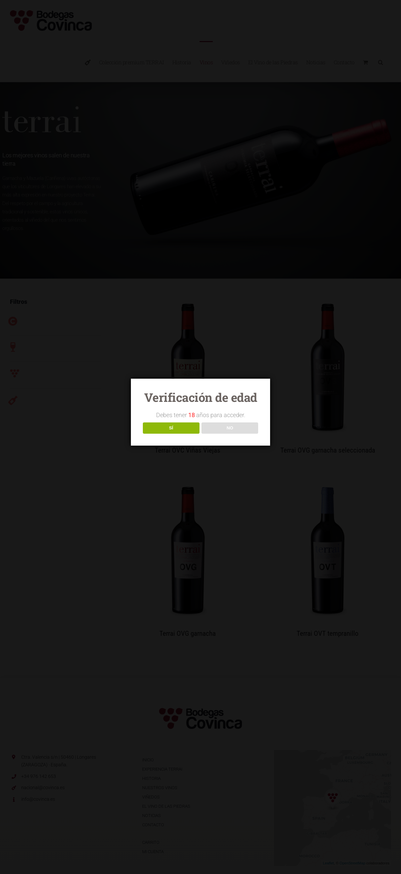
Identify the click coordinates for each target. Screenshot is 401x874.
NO (230, 427)
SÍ (171, 427)
